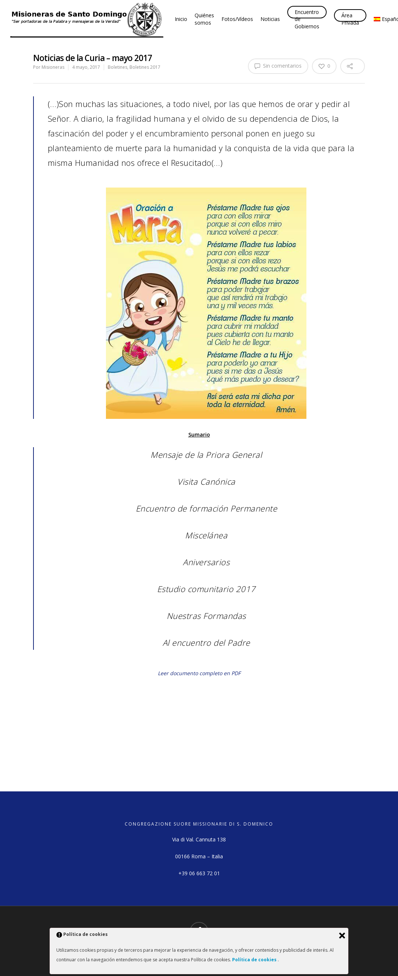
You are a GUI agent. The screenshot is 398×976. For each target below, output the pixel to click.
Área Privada (350, 19)
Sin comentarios (278, 66)
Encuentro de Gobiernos (307, 19)
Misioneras (53, 67)
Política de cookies (255, 960)
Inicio (181, 18)
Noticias (270, 18)
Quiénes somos (204, 19)
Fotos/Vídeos (237, 18)
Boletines (117, 67)
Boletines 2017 (144, 67)
